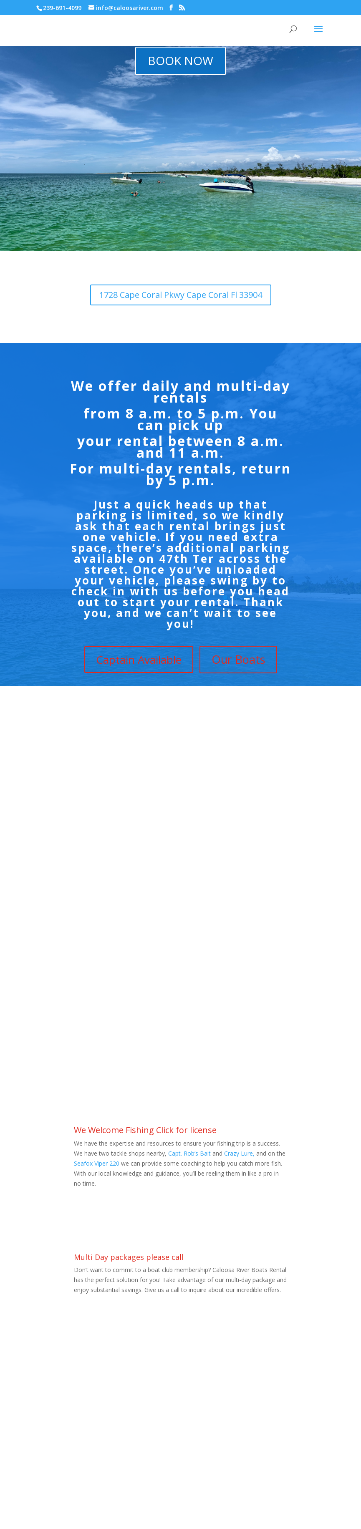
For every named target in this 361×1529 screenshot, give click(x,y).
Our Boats (238, 659)
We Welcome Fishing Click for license (145, 1130)
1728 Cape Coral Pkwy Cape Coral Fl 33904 (180, 294)
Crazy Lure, (239, 1153)
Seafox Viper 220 (97, 1163)
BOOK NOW (180, 60)
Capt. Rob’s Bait (189, 1153)
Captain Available (139, 659)
